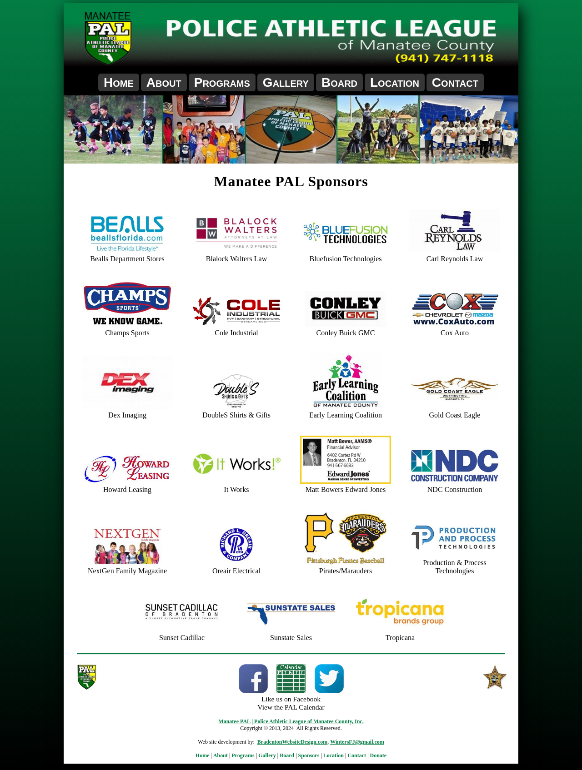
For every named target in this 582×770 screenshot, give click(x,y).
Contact (455, 82)
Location (394, 82)
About (163, 82)
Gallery (286, 82)
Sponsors (309, 755)
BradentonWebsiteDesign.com (292, 742)
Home (119, 82)
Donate (378, 755)
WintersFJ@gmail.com (357, 742)
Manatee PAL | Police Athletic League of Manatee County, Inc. (290, 721)
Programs (222, 82)
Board (339, 82)
